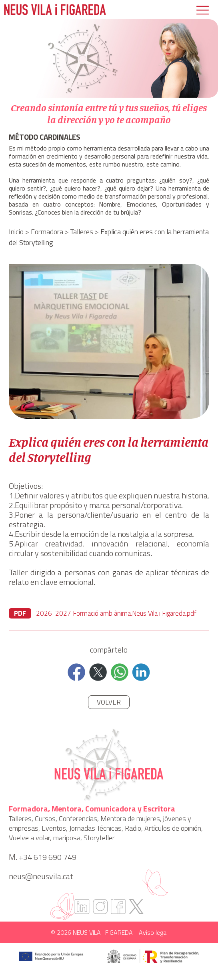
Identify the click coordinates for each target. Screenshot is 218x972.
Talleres (81, 231)
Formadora (47, 231)
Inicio (16, 231)
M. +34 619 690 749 (42, 857)
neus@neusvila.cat (41, 876)
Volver (109, 702)
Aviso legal (153, 932)
